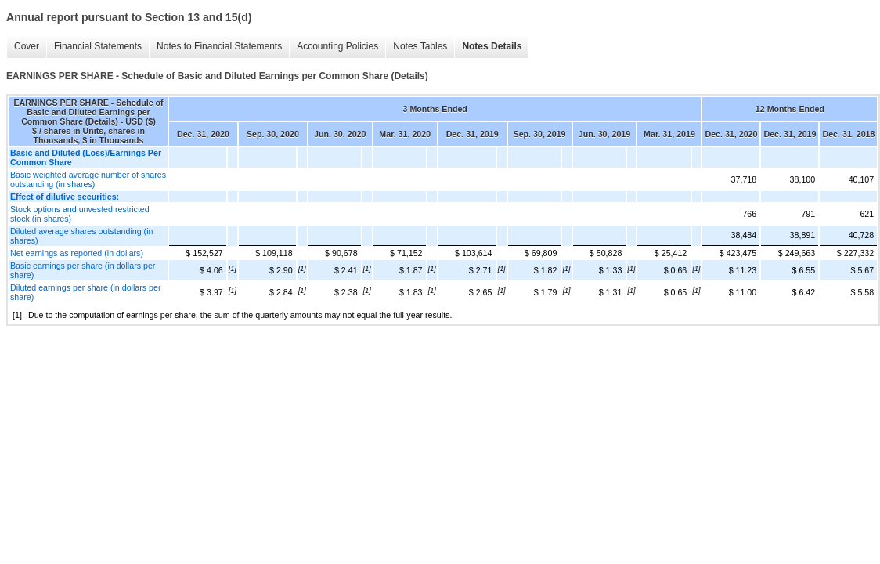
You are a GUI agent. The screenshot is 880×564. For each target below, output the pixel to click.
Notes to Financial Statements (219, 46)
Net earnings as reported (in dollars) (76, 253)
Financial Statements (98, 46)
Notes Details (491, 46)
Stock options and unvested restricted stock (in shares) (80, 213)
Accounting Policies (337, 46)
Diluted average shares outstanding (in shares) (81, 235)
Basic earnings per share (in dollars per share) (82, 270)
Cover (26, 46)
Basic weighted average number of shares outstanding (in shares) (88, 179)
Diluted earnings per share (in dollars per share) (85, 292)
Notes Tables (420, 46)
